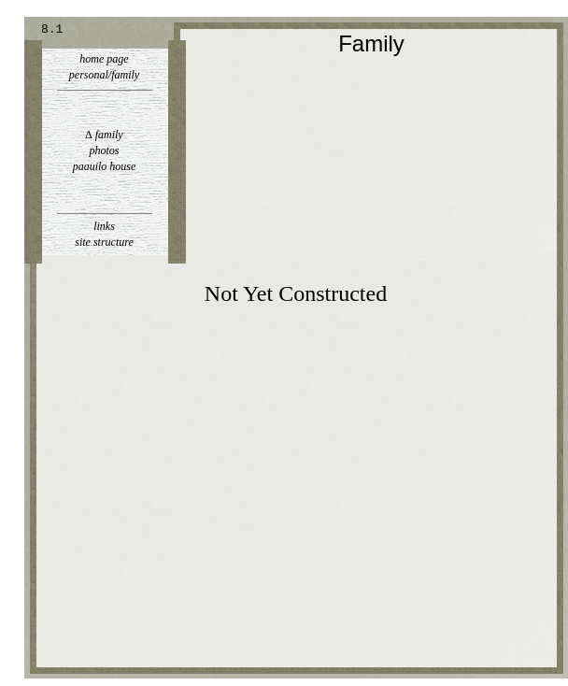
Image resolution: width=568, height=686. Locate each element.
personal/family (104, 74)
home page (103, 58)
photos (104, 150)
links (104, 226)
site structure (104, 242)
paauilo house (104, 166)
